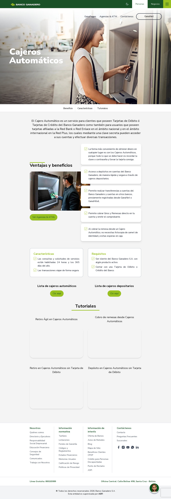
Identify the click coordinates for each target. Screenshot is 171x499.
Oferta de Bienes (96, 436)
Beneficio (68, 108)
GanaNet (149, 16)
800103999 (50, 481)
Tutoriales (102, 108)
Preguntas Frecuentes (127, 436)
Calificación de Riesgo (69, 463)
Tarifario (63, 436)
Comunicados (36, 458)
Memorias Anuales (67, 459)
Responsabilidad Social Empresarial (38, 442)
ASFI (90, 470)
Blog (90, 444)
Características (85, 108)
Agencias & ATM (108, 16)
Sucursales (122, 440)
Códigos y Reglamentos (65, 450)
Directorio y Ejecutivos (40, 436)
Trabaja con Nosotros (40, 462)
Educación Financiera (39, 447)
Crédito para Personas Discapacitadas (98, 461)
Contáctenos (126, 16)
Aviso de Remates (96, 440)
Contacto (121, 432)
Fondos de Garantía (68, 444)
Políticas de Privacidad (69, 467)
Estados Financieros (68, 455)
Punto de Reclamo (96, 466)
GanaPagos (90, 16)
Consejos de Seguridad (35, 453)
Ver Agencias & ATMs (43, 217)
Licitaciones (64, 440)
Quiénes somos (37, 432)
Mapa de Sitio (94, 448)
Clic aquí (57, 293)
